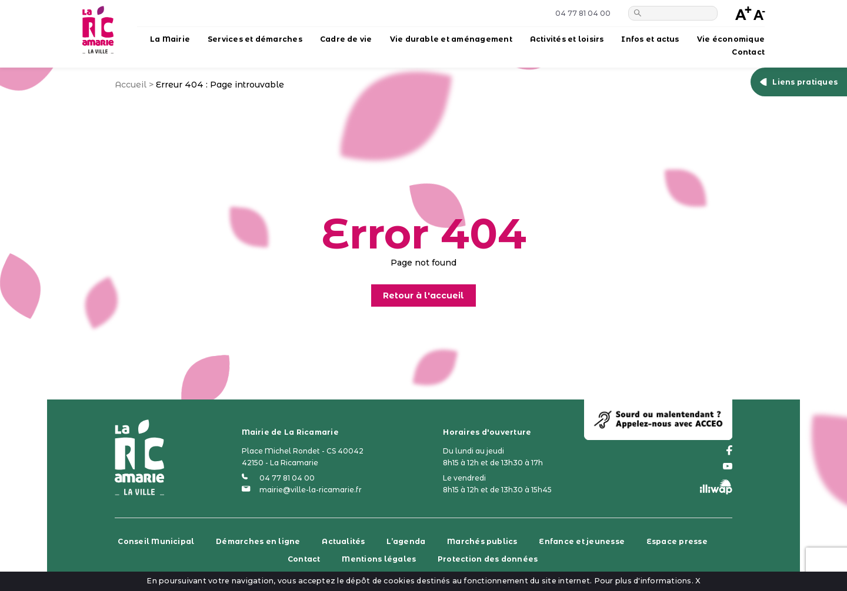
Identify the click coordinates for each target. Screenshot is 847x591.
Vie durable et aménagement (451, 39)
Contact (748, 52)
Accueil (130, 84)
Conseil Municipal (156, 541)
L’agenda (405, 541)
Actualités (343, 541)
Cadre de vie (346, 39)
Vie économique (731, 39)
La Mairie (170, 39)
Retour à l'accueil (423, 295)
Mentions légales (379, 559)
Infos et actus (650, 39)
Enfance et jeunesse (582, 541)
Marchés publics (482, 541)
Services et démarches (255, 39)
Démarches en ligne (258, 541)
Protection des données (488, 559)
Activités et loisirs (567, 39)
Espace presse (677, 541)
